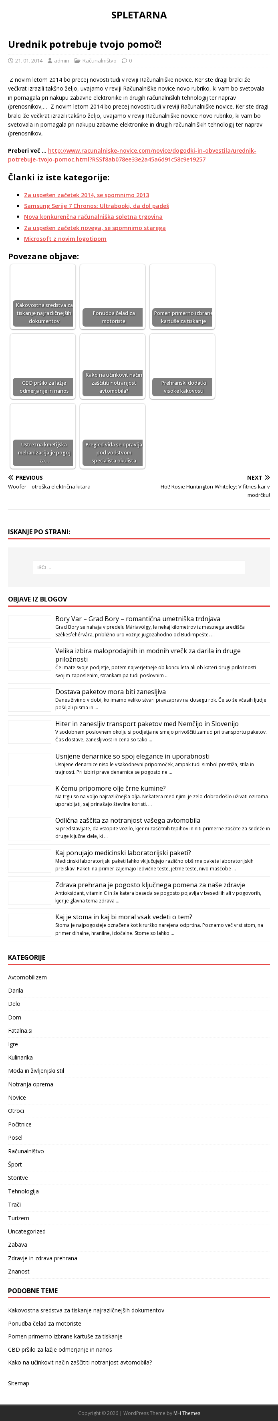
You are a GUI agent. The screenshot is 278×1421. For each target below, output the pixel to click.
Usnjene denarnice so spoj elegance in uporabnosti (132, 756)
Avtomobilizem (27, 977)
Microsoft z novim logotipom (65, 238)
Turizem (18, 1218)
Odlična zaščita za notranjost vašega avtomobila (127, 820)
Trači (14, 1204)
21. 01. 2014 (28, 60)
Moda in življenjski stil (36, 1070)
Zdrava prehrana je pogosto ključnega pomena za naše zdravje (150, 884)
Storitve (18, 1177)
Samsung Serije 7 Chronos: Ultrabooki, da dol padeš (96, 206)
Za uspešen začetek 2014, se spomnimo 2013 (86, 195)
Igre (13, 1044)
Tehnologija (23, 1191)
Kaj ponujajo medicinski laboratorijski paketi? (123, 852)
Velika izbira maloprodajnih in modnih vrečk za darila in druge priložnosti (148, 655)
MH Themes (186, 1413)
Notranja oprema (30, 1084)
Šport (15, 1164)
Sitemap (18, 1383)
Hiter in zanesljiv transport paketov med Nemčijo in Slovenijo (147, 723)
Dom (14, 1017)
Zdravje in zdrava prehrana (42, 1258)
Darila (15, 990)
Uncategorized (27, 1231)
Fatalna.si (20, 1030)
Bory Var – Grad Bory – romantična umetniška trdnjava (137, 618)
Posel (15, 1137)
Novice (17, 1097)
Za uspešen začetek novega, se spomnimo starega (95, 228)
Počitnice (20, 1124)
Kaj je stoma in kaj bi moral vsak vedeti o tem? (123, 916)
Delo (14, 1003)
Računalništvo (100, 60)
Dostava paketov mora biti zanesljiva (110, 691)
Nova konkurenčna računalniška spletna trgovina (93, 216)
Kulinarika (20, 1057)
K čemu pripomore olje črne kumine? (110, 788)
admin (61, 60)
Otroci (16, 1110)
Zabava (17, 1244)
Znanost (19, 1271)
